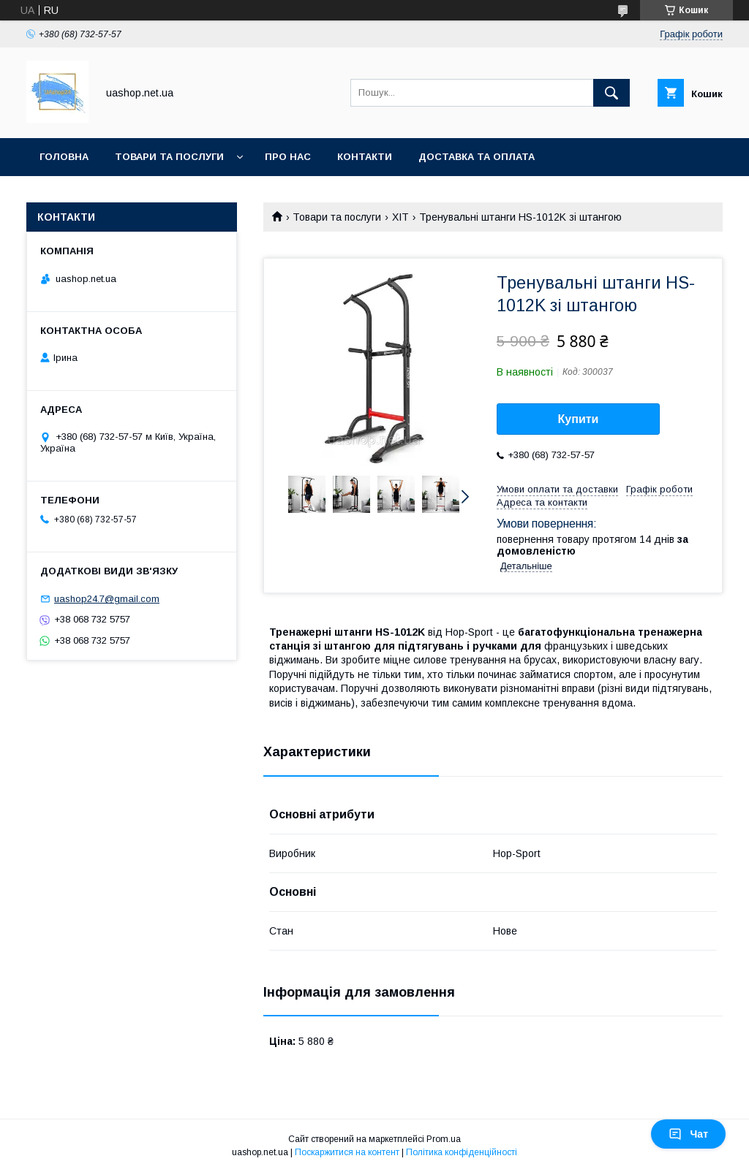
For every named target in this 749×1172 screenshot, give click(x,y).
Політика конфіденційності (461, 1152)
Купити (578, 419)
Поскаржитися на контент (347, 1152)
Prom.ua (443, 1139)
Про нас (288, 156)
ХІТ (400, 217)
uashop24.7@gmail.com (106, 598)
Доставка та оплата (476, 156)
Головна (64, 156)
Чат (688, 1134)
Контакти (364, 156)
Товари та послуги (169, 156)
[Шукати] (611, 93)
